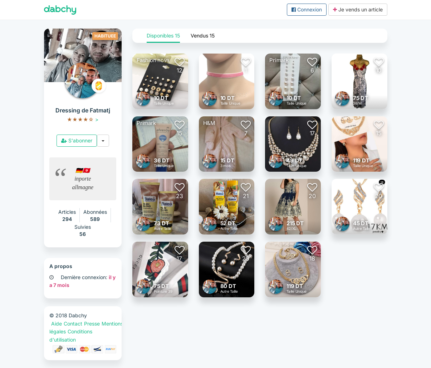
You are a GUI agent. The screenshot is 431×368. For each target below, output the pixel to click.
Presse (92, 324)
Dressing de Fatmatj (82, 110)
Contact (73, 324)
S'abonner (76, 140)
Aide (56, 324)
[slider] (80, 119)
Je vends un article (358, 9)
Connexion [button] (307, 9)
